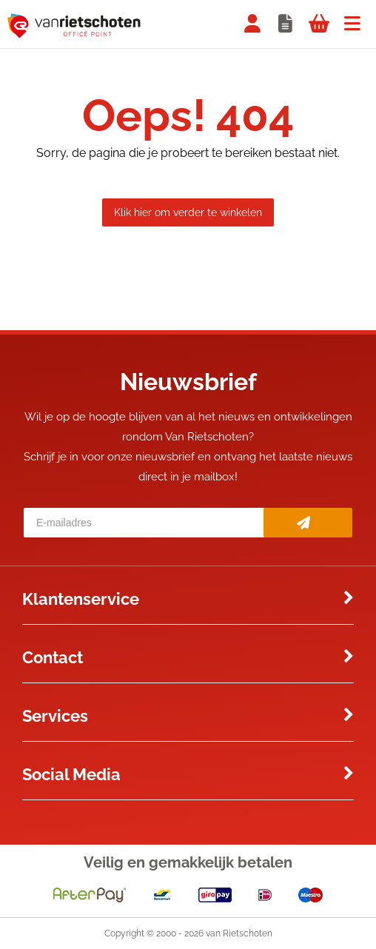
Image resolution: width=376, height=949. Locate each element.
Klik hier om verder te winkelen (188, 212)
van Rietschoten (239, 933)
